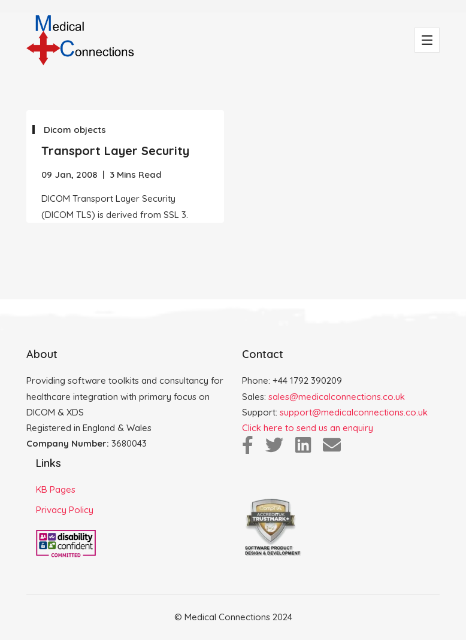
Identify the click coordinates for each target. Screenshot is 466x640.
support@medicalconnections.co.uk (354, 412)
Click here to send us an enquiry (307, 427)
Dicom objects (75, 129)
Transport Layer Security (115, 150)
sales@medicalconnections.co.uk (336, 396)
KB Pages (55, 489)
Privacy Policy (64, 509)
